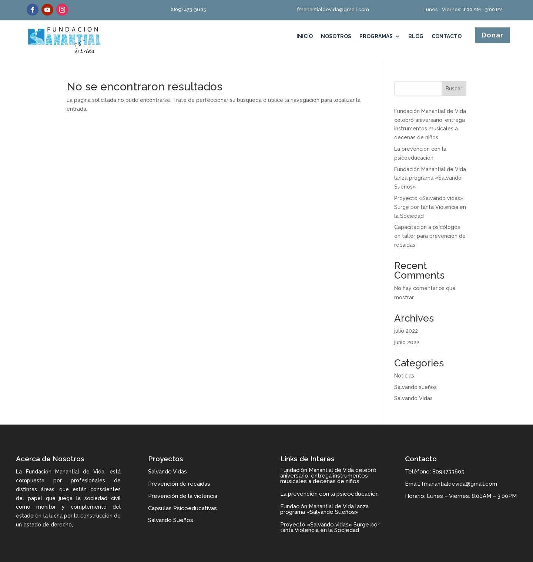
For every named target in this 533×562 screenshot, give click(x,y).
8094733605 (448, 471)
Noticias (404, 376)
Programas (376, 36)
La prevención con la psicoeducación (329, 493)
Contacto (447, 36)
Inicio (304, 36)
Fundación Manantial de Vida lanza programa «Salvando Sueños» (430, 178)
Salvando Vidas (413, 398)
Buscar (454, 89)
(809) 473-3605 (188, 9)
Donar (492, 35)
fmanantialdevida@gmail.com (333, 9)
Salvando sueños (415, 387)
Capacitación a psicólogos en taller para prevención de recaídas (430, 236)
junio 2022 (406, 342)
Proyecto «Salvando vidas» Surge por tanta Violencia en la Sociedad (430, 207)
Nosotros (336, 36)
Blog (415, 36)
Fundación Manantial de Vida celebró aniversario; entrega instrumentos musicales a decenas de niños (328, 476)
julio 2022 (406, 331)
